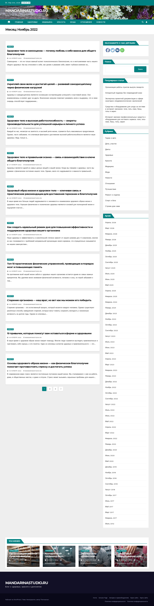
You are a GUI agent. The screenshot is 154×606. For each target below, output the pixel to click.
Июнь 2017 (109, 501)
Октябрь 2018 (110, 478)
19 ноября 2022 (15, 337)
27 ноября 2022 (15, 165)
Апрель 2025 (110, 291)
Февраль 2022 (111, 438)
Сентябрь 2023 (111, 330)
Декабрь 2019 (111, 467)
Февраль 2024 (111, 302)
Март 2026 (109, 228)
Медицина (47, 22)
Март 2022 (109, 433)
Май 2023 (109, 353)
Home (95, 598)
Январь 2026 (110, 240)
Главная (19, 22)
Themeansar (44, 599)
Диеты (107, 149)
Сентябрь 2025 (111, 262)
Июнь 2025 (109, 279)
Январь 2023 (110, 376)
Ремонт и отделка (112, 195)
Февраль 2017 (111, 518)
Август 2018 (110, 490)
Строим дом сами (112, 206)
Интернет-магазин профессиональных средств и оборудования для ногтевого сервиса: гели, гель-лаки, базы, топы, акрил (125, 119)
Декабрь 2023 (111, 313)
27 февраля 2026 (89, 560)
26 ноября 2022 (15, 198)
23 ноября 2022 (15, 304)
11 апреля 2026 (17, 560)
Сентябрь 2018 (111, 484)
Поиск (108, 62)
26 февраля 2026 (125, 560)
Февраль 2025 (111, 296)
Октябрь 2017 (110, 495)
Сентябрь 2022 (111, 399)
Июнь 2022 (109, 416)
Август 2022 (110, 404)
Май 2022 (109, 421)
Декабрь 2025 (111, 245)
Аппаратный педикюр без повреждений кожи (123, 93)
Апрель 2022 (110, 427)
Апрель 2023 (110, 359)
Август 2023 (110, 336)
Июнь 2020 (110, 455)
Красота (61, 22)
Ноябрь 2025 (110, 251)
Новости (100, 22)
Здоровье (32, 22)
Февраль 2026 (111, 234)
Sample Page (103, 598)
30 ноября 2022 (15, 58)
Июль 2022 (109, 410)
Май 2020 (109, 461)
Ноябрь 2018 (110, 473)
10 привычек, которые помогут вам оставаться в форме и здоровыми (49, 333)
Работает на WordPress (13, 599)
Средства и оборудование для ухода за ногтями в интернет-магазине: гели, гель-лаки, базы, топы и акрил (125, 109)
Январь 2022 (110, 444)
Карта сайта (134, 598)
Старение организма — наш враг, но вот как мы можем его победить (49, 300)
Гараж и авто (110, 138)
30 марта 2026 (53, 560)
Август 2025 (110, 268)
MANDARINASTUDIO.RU (26, 10)
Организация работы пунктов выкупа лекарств (124, 87)
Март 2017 (109, 512)
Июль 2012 (109, 524)
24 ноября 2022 (15, 234)
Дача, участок (110, 144)
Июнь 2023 (109, 348)
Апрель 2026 (110, 223)
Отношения (86, 22)
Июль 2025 (109, 274)
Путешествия (110, 189)
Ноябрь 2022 (110, 387)
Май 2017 (109, 507)
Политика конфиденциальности (115, 601)
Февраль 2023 (111, 370)
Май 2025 (109, 285)
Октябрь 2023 (111, 325)
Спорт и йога (110, 201)
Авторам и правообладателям (119, 598)
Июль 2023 (109, 342)
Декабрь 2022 (111, 382)
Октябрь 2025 (111, 257)
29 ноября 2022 (15, 128)
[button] (143, 22)
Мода (73, 22)
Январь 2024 (110, 308)
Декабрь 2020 (111, 450)
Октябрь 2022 (111, 393)
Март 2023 (109, 365)
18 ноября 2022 (15, 371)
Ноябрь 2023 (110, 319)
